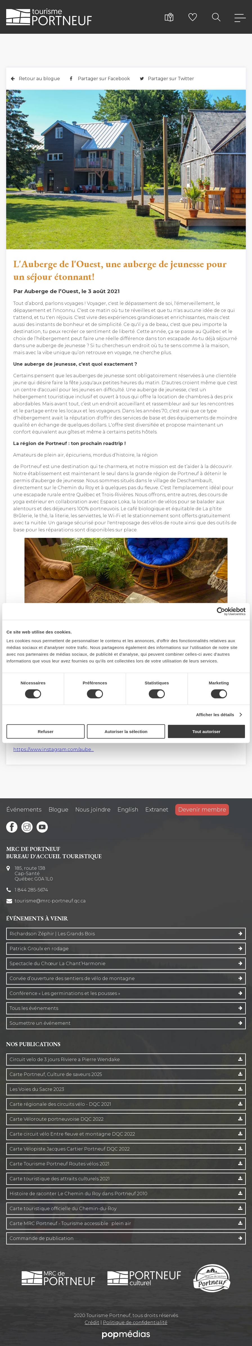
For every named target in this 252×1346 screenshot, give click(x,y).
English (127, 809)
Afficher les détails (215, 714)
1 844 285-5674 (31, 890)
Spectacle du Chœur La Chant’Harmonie (57, 963)
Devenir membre (202, 809)
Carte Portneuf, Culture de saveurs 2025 (56, 1074)
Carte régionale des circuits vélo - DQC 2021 (60, 1104)
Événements (24, 809)
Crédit (92, 1322)
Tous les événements (34, 1008)
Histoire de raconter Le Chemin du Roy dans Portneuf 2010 (78, 1193)
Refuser (45, 731)
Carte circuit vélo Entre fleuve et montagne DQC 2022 (72, 1134)
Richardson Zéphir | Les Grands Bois (52, 933)
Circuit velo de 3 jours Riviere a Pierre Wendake (65, 1059)
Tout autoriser (206, 731)
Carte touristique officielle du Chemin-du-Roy (63, 1208)
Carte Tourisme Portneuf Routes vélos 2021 (59, 1164)
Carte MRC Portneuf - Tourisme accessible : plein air (70, 1223)
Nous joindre (93, 809)
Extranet (156, 809)
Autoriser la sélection (126, 731)
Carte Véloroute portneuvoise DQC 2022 (57, 1119)
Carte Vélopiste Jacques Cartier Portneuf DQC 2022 (70, 1149)
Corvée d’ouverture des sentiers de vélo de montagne (72, 978)
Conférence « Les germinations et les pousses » (65, 993)
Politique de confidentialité (135, 1322)
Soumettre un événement (40, 1023)
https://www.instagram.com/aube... (53, 749)
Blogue (58, 809)
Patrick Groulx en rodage (39, 948)
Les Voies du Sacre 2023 (37, 1089)
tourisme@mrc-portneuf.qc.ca (50, 901)
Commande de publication (42, 1238)
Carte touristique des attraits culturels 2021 (60, 1178)
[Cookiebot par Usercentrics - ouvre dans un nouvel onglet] (221, 611)
